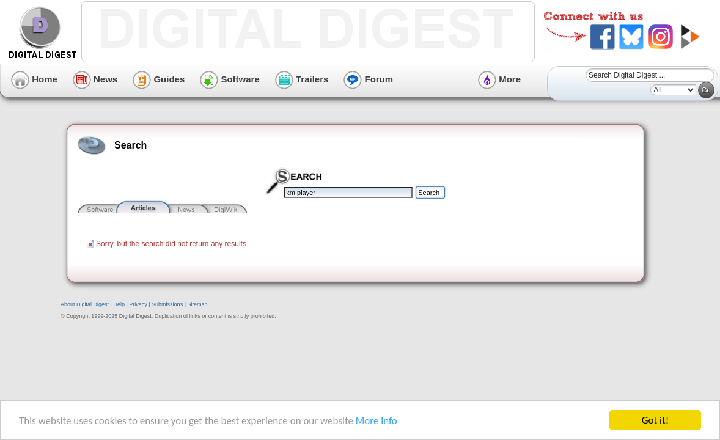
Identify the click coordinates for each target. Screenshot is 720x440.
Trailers (302, 79)
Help (119, 304)
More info (376, 420)
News (95, 79)
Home (34, 79)
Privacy (138, 304)
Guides (159, 79)
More (499, 79)
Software (230, 79)
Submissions (167, 304)
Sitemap (197, 304)
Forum (368, 79)
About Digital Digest (85, 304)
